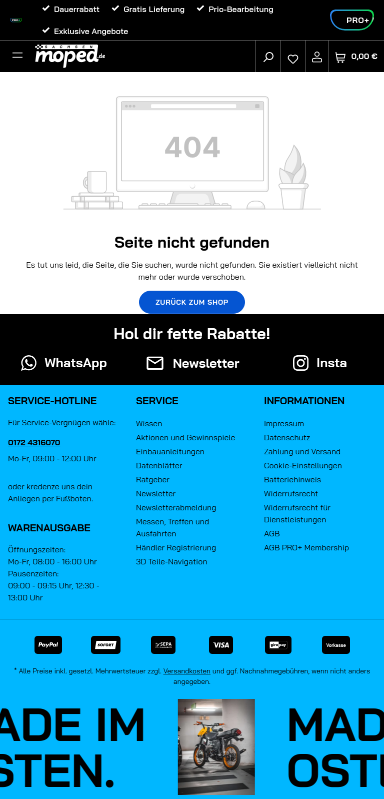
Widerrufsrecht (291, 493)
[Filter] (17, 57)
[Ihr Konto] (317, 57)
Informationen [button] (304, 400)
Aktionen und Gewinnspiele (185, 437)
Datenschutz (287, 437)
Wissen (149, 423)
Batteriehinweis (292, 479)
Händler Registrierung (176, 547)
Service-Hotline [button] (52, 400)
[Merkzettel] (293, 57)
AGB (272, 533)
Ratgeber (153, 479)
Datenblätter (159, 465)
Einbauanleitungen (170, 451)
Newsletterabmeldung (176, 507)
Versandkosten (187, 670)
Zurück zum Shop (192, 302)
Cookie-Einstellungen (303, 465)
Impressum (284, 423)
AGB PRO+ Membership (306, 547)
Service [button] (157, 400)
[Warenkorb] (356, 56)
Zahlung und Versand (302, 451)
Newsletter (156, 493)
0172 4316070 (34, 442)
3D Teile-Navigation (172, 561)
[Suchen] (268, 57)
